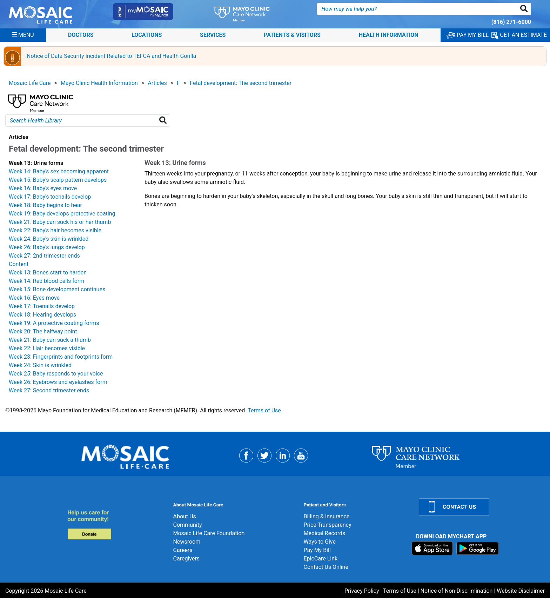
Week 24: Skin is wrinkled (40, 365)
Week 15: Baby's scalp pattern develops (58, 180)
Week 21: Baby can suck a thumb (50, 340)
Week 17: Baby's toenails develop (50, 196)
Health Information (388, 35)
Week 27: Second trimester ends (49, 390)
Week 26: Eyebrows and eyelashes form (58, 382)
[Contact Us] (480, 507)
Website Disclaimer (521, 590)
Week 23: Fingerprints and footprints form (61, 356)
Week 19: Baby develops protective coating (62, 213)
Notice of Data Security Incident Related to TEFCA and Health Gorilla (111, 56)
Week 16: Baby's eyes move (43, 188)
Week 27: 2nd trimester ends (44, 255)
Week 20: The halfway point (43, 331)
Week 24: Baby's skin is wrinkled (48, 238)
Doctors (81, 35)
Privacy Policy (361, 590)
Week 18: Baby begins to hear (45, 205)
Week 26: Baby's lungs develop (47, 247)
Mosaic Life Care (30, 83)
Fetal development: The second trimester (240, 83)
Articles (157, 83)
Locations (147, 35)
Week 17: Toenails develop (42, 306)
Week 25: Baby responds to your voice (56, 373)
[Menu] (23, 35)
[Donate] (116, 524)
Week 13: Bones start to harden (48, 272)
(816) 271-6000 (511, 22)
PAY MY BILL (468, 35)
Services (213, 35)
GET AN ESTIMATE (519, 35)
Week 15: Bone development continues (57, 289)
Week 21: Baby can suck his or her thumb (60, 222)
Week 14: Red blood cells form (46, 281)
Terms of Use (264, 410)
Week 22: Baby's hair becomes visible (55, 230)
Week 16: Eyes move (34, 297)
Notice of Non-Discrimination (457, 590)
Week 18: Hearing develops (42, 314)
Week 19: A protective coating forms (54, 323)
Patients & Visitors (292, 35)
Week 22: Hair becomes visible (47, 348)
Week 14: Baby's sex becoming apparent (59, 171)
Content (18, 264)
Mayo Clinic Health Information (99, 83)
